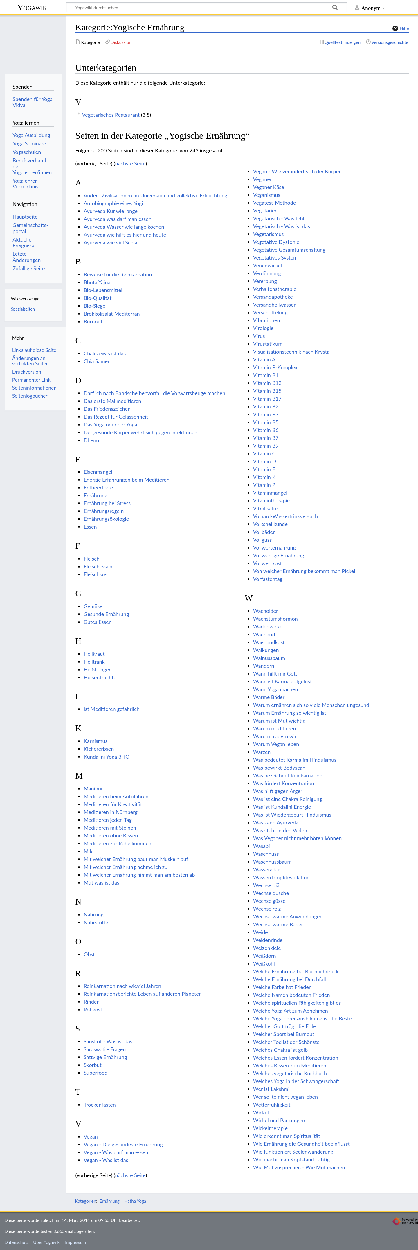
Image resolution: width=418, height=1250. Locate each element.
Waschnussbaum (272, 861)
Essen (90, 526)
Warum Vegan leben (276, 744)
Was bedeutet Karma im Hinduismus (294, 760)
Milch (90, 851)
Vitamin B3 (266, 414)
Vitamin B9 (266, 445)
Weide (260, 932)
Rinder (91, 1001)
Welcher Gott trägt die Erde (284, 1026)
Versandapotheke (273, 296)
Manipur (93, 788)
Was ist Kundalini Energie (282, 807)
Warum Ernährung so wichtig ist (289, 712)
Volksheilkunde (270, 524)
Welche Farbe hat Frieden (282, 987)
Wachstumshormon (275, 618)
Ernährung (95, 495)
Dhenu (91, 440)
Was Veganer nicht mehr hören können (297, 838)
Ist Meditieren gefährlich (112, 709)
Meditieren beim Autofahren (116, 796)
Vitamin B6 (266, 430)
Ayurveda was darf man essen (118, 219)
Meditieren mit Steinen (110, 827)
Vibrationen (266, 320)
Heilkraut (94, 654)
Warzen (262, 752)
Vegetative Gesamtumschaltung (289, 249)
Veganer (262, 179)
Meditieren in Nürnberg (111, 812)
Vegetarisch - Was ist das (281, 226)
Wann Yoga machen (275, 689)
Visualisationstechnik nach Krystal (292, 351)
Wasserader (266, 869)
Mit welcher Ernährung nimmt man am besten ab (139, 874)
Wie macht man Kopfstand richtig (291, 1159)
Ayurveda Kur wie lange (111, 211)
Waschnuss (266, 854)
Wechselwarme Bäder (278, 924)
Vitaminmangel (270, 492)
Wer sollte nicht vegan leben (285, 1097)
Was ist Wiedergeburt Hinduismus (292, 814)
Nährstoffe (96, 922)
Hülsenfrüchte (100, 677)
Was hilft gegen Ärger (277, 791)
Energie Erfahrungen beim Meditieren (127, 479)
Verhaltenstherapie (274, 289)
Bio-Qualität (97, 298)
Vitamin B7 (266, 438)
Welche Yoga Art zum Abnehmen (290, 1010)
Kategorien (85, 1201)
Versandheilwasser (274, 304)
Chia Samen (97, 361)
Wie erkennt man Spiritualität (286, 1136)
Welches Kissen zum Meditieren (289, 1065)
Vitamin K (264, 477)
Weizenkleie (267, 948)
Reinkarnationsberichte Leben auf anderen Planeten (143, 993)
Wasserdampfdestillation (281, 877)
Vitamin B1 (266, 375)
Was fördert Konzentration (283, 783)
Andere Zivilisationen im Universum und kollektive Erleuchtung (155, 195)
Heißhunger (97, 669)
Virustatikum (267, 344)
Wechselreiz (267, 908)
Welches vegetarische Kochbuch (290, 1073)
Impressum (75, 1242)
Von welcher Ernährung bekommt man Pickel (304, 571)
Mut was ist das (101, 882)
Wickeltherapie (270, 1128)
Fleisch (92, 558)
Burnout (93, 321)
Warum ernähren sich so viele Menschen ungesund (311, 705)
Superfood (95, 1072)
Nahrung (93, 914)
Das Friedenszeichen (107, 409)
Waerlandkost (269, 642)
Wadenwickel (268, 626)
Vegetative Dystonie (276, 242)
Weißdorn (264, 955)
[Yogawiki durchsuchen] (206, 7)
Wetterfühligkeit (272, 1104)
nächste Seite (130, 163)
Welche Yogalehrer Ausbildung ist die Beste (302, 1018)
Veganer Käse (268, 187)
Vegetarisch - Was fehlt (279, 218)
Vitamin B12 (267, 383)
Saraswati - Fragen (105, 1049)
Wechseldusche (271, 893)
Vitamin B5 (266, 422)
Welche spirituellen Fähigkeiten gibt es (297, 1002)
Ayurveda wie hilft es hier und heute (125, 234)
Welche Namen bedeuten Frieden (291, 995)
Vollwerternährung (274, 547)
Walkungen (266, 650)
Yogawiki (33, 7)
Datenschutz (16, 1242)
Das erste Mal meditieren (112, 401)
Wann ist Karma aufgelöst (282, 681)
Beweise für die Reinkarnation (118, 274)
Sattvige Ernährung (105, 1057)
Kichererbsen (99, 748)
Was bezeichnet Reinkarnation (287, 775)
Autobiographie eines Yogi (113, 203)
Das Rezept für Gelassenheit (116, 416)
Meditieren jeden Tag (108, 820)
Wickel (261, 1112)
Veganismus (266, 195)
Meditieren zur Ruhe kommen (117, 843)
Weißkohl (264, 963)
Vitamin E (264, 469)
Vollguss (262, 539)
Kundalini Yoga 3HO (106, 756)
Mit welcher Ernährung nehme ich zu (125, 867)
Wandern (263, 665)
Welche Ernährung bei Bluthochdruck (295, 971)
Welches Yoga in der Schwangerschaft (296, 1081)
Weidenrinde (268, 940)
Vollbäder (264, 532)
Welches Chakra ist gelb (280, 1050)
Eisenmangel (98, 472)
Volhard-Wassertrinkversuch (285, 516)
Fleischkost (96, 574)
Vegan (91, 1136)
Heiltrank (94, 661)
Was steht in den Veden (280, 830)
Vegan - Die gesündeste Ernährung (123, 1144)
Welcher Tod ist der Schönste (286, 1042)
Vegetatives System (275, 257)
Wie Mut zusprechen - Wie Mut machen (299, 1167)
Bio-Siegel (95, 305)
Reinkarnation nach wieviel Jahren (122, 986)
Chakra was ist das (105, 353)
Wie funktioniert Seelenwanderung (293, 1151)
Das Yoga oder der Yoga (110, 424)
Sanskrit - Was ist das (108, 1041)
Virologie (263, 328)
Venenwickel (267, 265)
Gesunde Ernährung (106, 614)
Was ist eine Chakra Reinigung (287, 799)
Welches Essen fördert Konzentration (295, 1057)
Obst (89, 954)
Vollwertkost (267, 563)
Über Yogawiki (47, 1242)
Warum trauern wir (275, 736)
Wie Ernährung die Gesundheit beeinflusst (301, 1144)
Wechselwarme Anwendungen (288, 916)
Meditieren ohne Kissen (111, 835)
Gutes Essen (98, 622)
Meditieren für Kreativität (113, 804)
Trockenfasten (100, 1104)
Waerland (264, 634)
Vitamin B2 (266, 406)
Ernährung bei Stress (107, 503)
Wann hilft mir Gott (275, 673)
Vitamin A (264, 359)
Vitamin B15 (267, 391)
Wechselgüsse (269, 901)
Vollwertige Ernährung (278, 555)
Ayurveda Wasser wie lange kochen (124, 227)
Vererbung (265, 281)
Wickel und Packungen (279, 1120)
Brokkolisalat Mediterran (112, 313)
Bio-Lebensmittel (103, 290)
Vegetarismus (268, 234)
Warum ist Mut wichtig (279, 720)
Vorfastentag (267, 579)
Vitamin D (264, 461)
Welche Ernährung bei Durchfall (289, 979)
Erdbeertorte (98, 487)
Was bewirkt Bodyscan (279, 767)
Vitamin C (264, 453)
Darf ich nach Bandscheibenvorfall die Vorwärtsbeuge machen (154, 393)
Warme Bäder (269, 697)
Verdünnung (267, 273)
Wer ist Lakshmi (271, 1089)
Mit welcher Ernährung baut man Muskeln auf (136, 859)
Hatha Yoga (135, 1201)
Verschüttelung (270, 312)
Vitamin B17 (267, 398)
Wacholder (265, 611)
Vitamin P (264, 485)
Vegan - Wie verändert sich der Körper (297, 171)
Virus (259, 336)
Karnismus (95, 741)
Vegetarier (265, 210)
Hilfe (400, 28)
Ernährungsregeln (104, 511)
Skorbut (93, 1065)
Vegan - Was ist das (106, 1160)
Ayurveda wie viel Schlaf (111, 242)
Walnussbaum (269, 658)
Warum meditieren (274, 728)
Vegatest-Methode (274, 202)
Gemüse (93, 606)
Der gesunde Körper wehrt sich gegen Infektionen (140, 432)
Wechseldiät (267, 885)
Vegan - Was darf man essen (116, 1152)
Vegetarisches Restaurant (111, 114)
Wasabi (261, 846)
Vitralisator (265, 508)
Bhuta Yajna (97, 282)
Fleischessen (98, 566)
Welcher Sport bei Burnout (283, 1034)
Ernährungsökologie (106, 519)
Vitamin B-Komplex (275, 367)
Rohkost (93, 1009)
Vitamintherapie (271, 500)
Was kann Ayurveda (275, 822)
